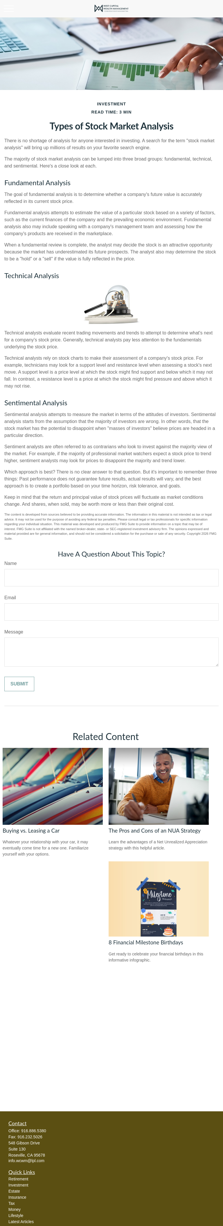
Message (13, 631)
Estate (14, 1191)
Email (10, 597)
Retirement (18, 1179)
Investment (18, 1185)
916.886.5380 (33, 1130)
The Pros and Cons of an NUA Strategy (155, 830)
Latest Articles (21, 1221)
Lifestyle (15, 1215)
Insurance (17, 1197)
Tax (11, 1203)
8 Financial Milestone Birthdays (146, 942)
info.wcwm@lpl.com (26, 1160)
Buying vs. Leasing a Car (31, 830)
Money (14, 1209)
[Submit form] (19, 684)
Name (10, 563)
